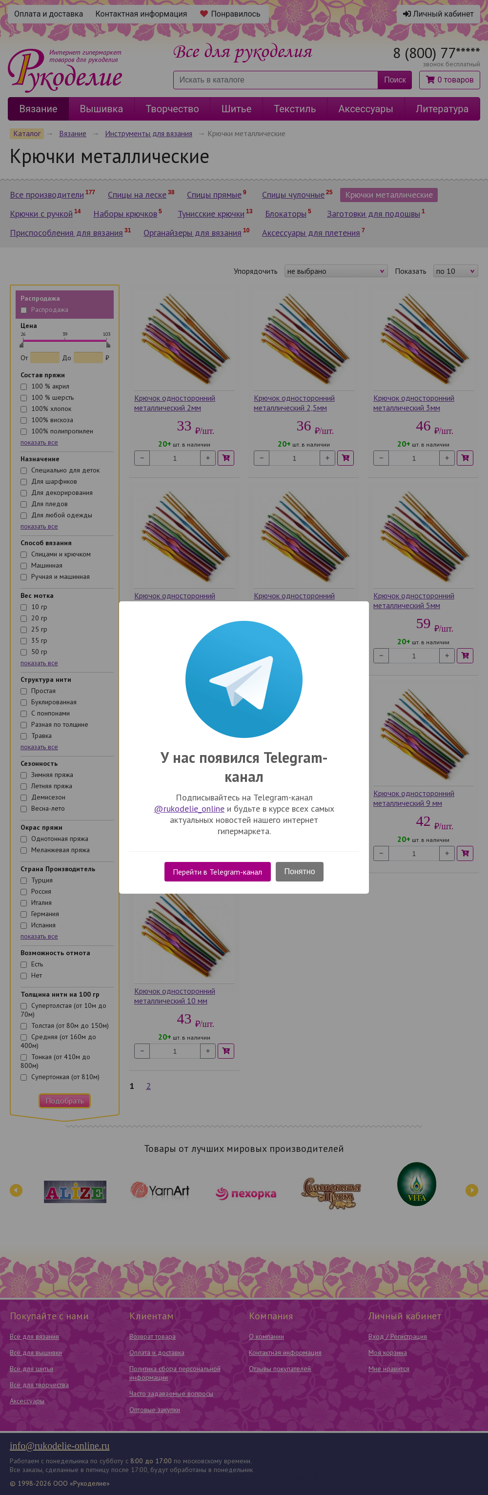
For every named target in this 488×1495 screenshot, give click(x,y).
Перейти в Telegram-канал (217, 872)
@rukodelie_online (189, 808)
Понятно (300, 871)
